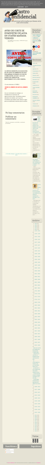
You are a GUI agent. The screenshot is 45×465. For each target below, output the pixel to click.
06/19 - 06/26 (37, 305)
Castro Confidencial (22, 14)
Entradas (7, 449)
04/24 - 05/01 (37, 328)
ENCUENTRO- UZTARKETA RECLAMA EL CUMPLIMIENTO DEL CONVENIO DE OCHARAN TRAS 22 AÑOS (37, 159)
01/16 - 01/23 (37, 406)
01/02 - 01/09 (37, 412)
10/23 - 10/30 (37, 256)
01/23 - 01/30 (37, 403)
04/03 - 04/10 (37, 336)
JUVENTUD (35, 85)
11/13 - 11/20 (37, 247)
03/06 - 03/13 (37, 386)
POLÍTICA (35, 94)
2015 (36, 423)
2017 (36, 420)
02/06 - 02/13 (37, 398)
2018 (36, 419)
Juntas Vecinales (36, 87)
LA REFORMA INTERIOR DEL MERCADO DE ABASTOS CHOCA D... (36, 382)
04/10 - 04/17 (37, 333)
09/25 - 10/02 (37, 267)
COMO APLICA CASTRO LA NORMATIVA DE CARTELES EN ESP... (36, 356)
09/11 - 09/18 (37, 273)
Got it (26, 7)
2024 (36, 226)
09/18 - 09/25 (37, 270)
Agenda (34, 68)
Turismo (34, 103)
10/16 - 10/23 (37, 259)
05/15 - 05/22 (37, 319)
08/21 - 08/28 (37, 282)
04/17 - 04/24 (37, 330)
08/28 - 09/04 (37, 279)
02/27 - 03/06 (37, 389)
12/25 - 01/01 (37, 230)
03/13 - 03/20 (37, 345)
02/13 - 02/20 (37, 395)
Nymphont (38, 462)
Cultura (34, 73)
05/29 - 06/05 (37, 313)
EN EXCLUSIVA (36, 77)
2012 (36, 428)
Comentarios (8, 452)
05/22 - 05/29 (37, 316)
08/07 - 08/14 (37, 288)
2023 (36, 227)
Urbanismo (35, 105)
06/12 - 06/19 (37, 307)
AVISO (34, 63)
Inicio (16, 154)
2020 (36, 416)
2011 (36, 429)
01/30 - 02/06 (37, 400)
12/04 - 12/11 (37, 239)
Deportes (34, 75)
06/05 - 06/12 (37, 310)
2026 (36, 223)
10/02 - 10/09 (37, 265)
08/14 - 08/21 (37, 285)
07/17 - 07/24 (37, 296)
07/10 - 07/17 (37, 299)
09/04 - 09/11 (37, 276)
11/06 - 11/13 (37, 250)
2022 (36, 229)
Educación (35, 79)
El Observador (35, 81)
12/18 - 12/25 (37, 233)
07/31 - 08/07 (37, 290)
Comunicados (35, 71)
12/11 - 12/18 (37, 236)
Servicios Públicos (16, 40)
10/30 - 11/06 (37, 253)
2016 (36, 422)
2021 (36, 415)
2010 (36, 430)
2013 (36, 426)
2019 (36, 418)
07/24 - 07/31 (37, 293)
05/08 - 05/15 (37, 322)
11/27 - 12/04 (37, 242)
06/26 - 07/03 (37, 302)
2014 (36, 425)
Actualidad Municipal (37, 65)
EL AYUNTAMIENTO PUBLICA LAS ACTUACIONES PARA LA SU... (36, 363)
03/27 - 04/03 (37, 339)
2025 (36, 225)
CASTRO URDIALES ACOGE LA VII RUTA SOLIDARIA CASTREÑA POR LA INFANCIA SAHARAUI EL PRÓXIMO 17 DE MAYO (37, 191)
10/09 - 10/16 (37, 262)
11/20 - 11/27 (37, 245)
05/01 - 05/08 (37, 325)
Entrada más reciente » (21, 153)
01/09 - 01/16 (37, 409)
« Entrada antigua (9, 153)
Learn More (20, 7)
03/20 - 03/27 (37, 342)
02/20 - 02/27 (37, 392)
